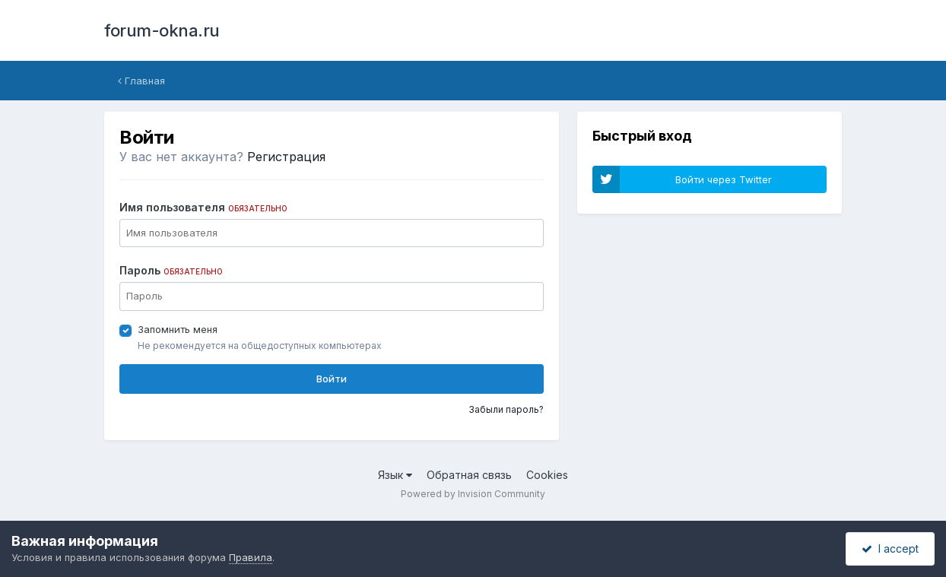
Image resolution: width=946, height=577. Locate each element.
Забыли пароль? (506, 409)
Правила (250, 557)
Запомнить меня (177, 329)
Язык (395, 474)
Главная (141, 81)
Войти (331, 379)
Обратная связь (469, 474)
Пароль (171, 270)
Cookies (547, 474)
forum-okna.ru (162, 30)
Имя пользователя (203, 207)
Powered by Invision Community (473, 493)
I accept (890, 548)
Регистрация (286, 156)
